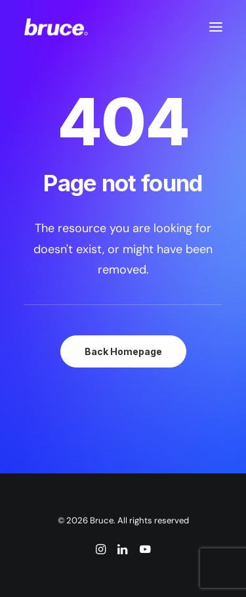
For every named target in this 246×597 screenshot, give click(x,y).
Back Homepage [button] (123, 351)
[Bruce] (56, 27)
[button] (216, 27)
